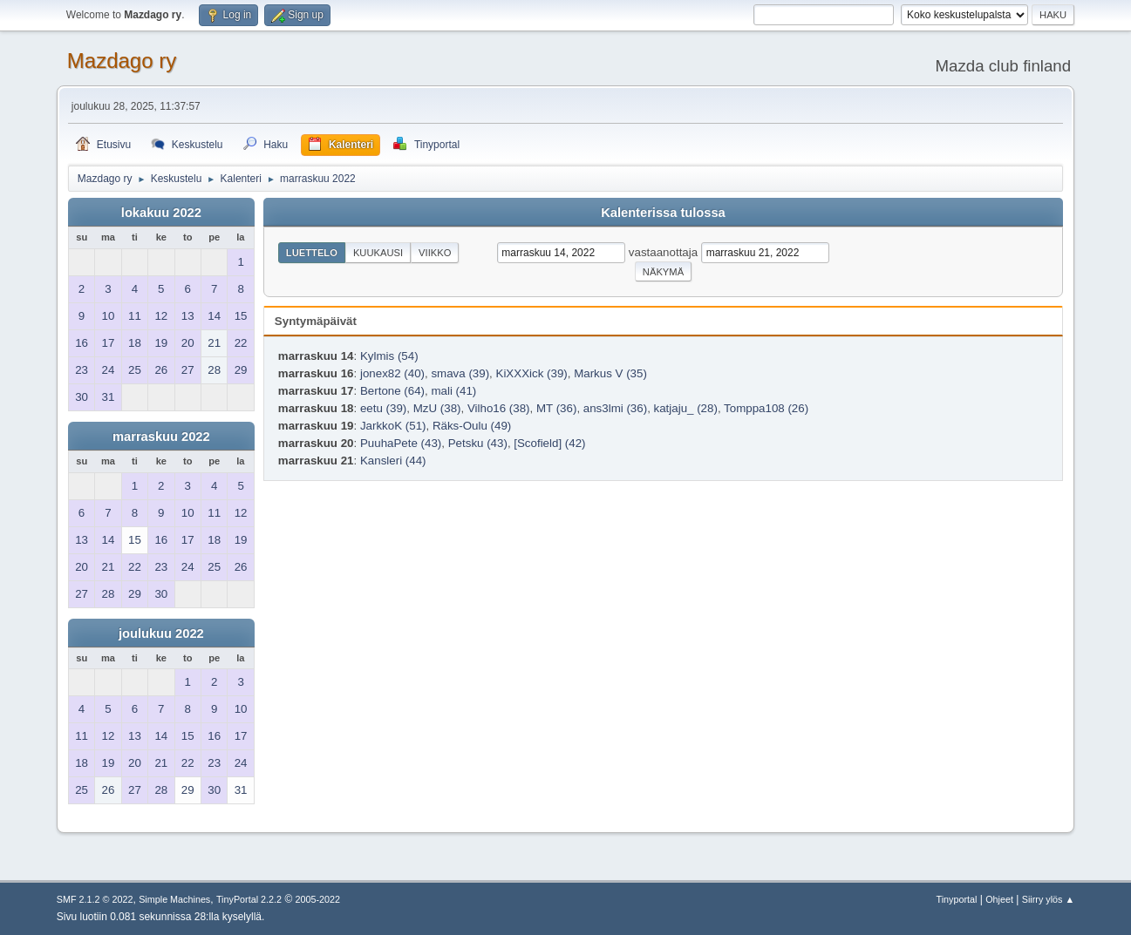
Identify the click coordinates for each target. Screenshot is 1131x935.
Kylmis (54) (389, 355)
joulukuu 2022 (161, 633)
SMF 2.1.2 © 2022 (95, 899)
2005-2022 (318, 899)
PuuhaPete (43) (400, 443)
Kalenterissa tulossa (663, 213)
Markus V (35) (610, 373)
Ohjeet (999, 899)
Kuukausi (378, 252)
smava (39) (460, 373)
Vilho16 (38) (498, 408)
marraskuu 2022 (161, 437)
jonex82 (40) (392, 373)
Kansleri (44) (393, 460)
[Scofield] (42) (549, 443)
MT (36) (556, 408)
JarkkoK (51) (393, 425)
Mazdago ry (121, 60)
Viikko (435, 252)
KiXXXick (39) (532, 373)
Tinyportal (956, 899)
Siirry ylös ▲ (1048, 899)
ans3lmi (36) (615, 408)
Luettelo (311, 252)
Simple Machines (174, 899)
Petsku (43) (478, 443)
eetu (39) (383, 408)
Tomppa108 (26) (766, 408)
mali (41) (453, 390)
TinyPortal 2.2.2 (249, 899)
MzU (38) (437, 408)
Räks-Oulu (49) (472, 425)
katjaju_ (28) (686, 408)
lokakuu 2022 (161, 213)
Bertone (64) (392, 390)
